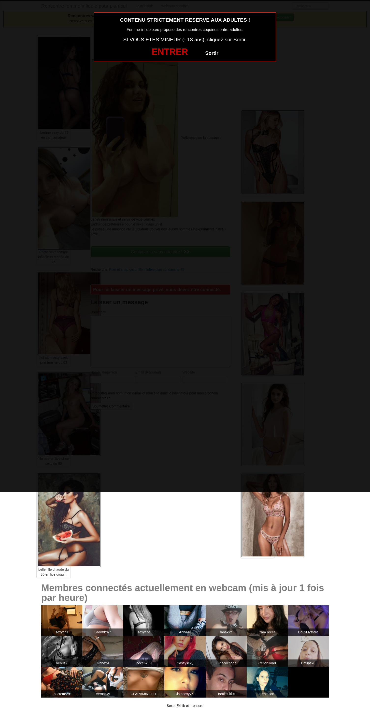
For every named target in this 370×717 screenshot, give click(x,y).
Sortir (211, 53)
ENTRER (170, 52)
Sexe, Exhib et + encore (185, 706)
